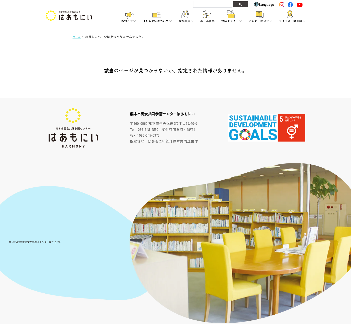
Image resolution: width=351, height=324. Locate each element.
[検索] (212, 4)
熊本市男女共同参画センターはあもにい (39, 242)
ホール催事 (207, 21)
